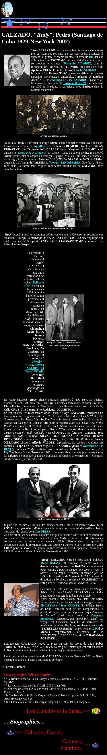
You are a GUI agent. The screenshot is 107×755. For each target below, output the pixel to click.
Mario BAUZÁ (50, 563)
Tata (63, 605)
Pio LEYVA (47, 605)
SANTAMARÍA (70, 162)
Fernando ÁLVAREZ (77, 63)
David (96, 628)
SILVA (29, 364)
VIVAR (38, 371)
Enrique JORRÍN (74, 83)
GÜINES (73, 605)
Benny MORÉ (38, 146)
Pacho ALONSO (86, 70)
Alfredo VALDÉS (35, 366)
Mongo (54, 162)
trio (91, 56)
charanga (56, 79)
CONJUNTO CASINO (32, 152)
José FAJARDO (77, 79)
